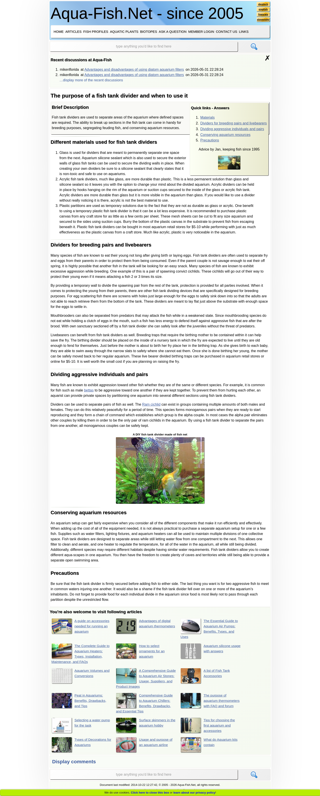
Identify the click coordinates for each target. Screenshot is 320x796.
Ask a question (172, 31)
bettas (89, 390)
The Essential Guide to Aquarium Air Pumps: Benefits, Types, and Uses (210, 628)
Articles (73, 31)
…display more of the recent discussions (91, 80)
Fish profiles (95, 31)
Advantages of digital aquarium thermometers (144, 626)
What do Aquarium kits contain (210, 745)
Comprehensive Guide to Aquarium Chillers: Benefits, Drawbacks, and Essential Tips (145, 703)
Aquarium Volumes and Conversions (81, 676)
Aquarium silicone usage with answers (208, 651)
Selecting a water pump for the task (77, 726)
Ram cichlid (151, 404)
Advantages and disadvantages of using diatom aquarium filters (134, 69)
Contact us (226, 31)
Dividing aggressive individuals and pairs (232, 129)
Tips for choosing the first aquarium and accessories (209, 726)
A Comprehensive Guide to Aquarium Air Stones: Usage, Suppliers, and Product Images (145, 678)
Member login (201, 31)
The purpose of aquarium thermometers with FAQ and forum (207, 703)
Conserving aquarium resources (225, 135)
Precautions (209, 140)
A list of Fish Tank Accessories (206, 676)
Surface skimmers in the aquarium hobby (143, 726)
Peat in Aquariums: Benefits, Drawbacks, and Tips (80, 701)
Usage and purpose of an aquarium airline (145, 745)
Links (243, 31)
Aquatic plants (124, 31)
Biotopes (148, 31)
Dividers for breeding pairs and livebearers (233, 123)
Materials (207, 117)
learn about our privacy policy (194, 792)
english (263, 9)
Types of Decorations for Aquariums (80, 745)
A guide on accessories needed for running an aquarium (81, 626)
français (263, 14)
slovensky (262, 20)
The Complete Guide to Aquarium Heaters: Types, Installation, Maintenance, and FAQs (81, 653)
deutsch (263, 4)
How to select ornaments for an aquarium (141, 651)
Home (58, 31)
